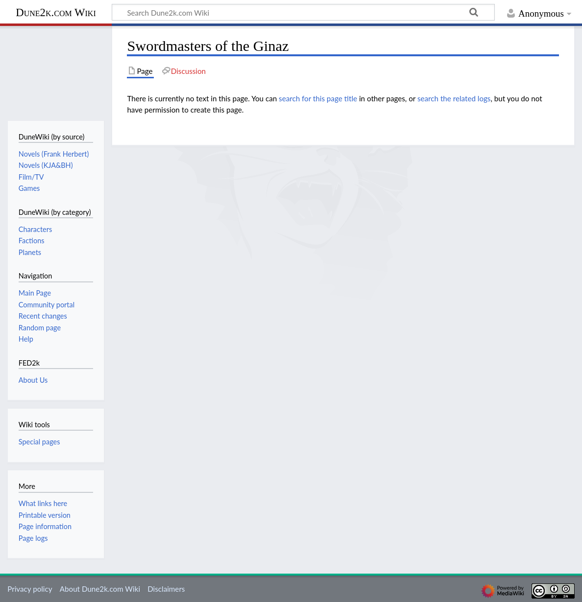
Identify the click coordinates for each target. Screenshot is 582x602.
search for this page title (318, 98)
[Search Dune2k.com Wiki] (303, 12)
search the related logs (454, 98)
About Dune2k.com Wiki (100, 588)
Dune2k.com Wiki (56, 12)
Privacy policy (29, 588)
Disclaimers (166, 588)
